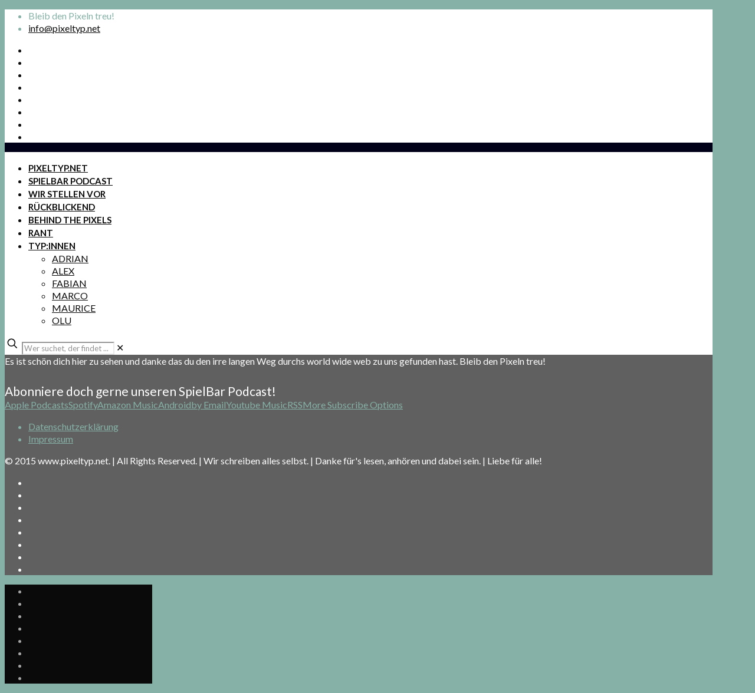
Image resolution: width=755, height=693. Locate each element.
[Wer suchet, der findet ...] (68, 348)
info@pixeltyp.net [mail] (64, 28)
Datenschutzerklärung (73, 426)
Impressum (50, 438)
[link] (120, 347)
